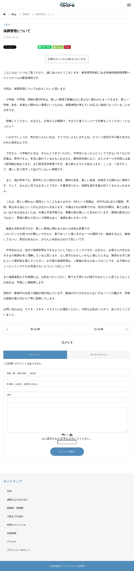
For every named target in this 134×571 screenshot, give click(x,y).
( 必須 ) (21, 373)
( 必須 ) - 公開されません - (23, 384)
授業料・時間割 (15, 508)
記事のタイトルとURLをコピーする (67, 59)
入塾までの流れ (15, 516)
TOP (9, 491)
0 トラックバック (99, 354)
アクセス (11, 541)
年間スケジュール (16, 524)
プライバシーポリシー (19, 550)
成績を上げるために (17, 499)
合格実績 (11, 533)
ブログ (6, 25)
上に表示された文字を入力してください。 (67, 438)
